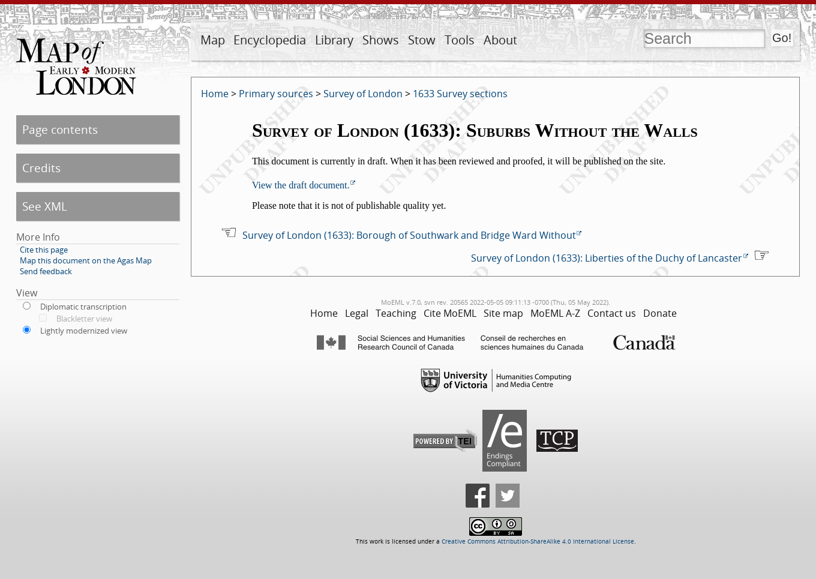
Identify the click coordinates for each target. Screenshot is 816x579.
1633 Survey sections (460, 93)
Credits (41, 168)
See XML (44, 206)
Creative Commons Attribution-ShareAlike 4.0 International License (538, 541)
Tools (460, 40)
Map (212, 40)
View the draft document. (301, 185)
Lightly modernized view (83, 330)
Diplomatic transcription (83, 306)
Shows (380, 40)
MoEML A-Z (555, 313)
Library (334, 40)
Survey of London (363, 93)
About (500, 40)
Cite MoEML (450, 313)
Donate (660, 313)
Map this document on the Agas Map (86, 260)
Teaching (396, 313)
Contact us (611, 313)
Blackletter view (84, 318)
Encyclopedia (269, 40)
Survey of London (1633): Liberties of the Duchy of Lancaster (606, 258)
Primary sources (276, 93)
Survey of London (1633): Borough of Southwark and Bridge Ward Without (409, 235)
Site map (503, 313)
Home (215, 93)
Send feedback (46, 271)
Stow (422, 40)
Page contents (60, 129)
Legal (356, 313)
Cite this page (44, 249)
